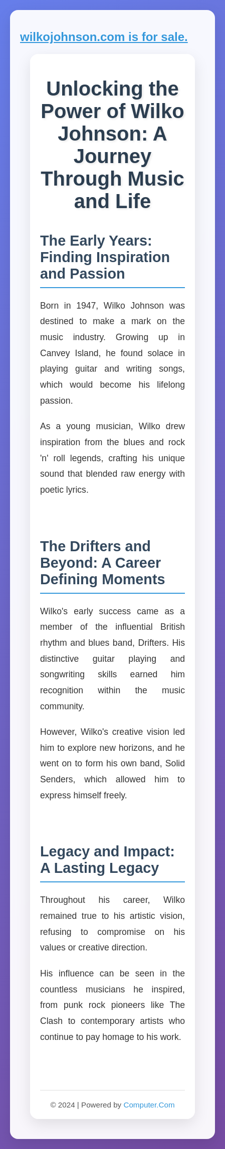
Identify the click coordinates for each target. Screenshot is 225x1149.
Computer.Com (148, 1104)
